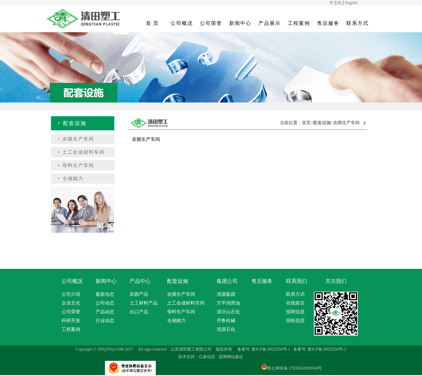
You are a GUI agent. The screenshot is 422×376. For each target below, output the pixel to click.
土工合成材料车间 (186, 302)
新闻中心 (240, 23)
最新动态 (105, 294)
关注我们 (335, 281)
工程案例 (299, 23)
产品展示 (269, 23)
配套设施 (177, 281)
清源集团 (226, 294)
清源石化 (226, 329)
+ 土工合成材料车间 (81, 152)
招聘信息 (295, 311)
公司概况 (182, 23)
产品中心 (140, 281)
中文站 (335, 3)
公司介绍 (71, 294)
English (351, 3)
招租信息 (295, 320)
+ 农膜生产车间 (75, 138)
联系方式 (357, 23)
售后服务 (328, 23)
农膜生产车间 (181, 294)
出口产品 (139, 311)
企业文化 (71, 302)
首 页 (152, 23)
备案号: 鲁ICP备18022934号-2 (319, 349)
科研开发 (71, 320)
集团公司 (227, 281)
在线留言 (295, 302)
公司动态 (105, 302)
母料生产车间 (181, 311)
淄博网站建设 (230, 357)
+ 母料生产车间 (75, 165)
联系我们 (296, 281)
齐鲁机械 (226, 320)
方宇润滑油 (228, 302)
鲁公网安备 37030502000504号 (294, 368)
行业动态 (105, 320)
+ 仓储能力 (70, 178)
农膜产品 (139, 294)
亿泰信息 (207, 357)
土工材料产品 (144, 302)
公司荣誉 (211, 23)
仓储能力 (176, 320)
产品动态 (105, 311)
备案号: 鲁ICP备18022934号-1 (263, 349)
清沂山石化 (228, 311)
